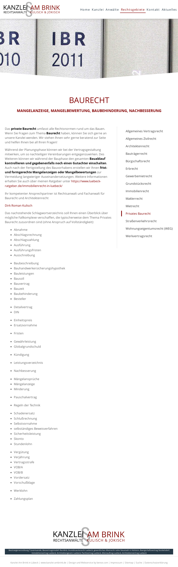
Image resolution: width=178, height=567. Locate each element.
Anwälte (112, 9)
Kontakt (153, 9)
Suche (139, 562)
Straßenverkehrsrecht (141, 221)
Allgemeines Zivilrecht (141, 139)
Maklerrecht (134, 198)
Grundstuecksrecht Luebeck (80, 550)
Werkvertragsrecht (139, 236)
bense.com (102, 562)
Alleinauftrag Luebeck (111, 553)
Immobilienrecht (137, 191)
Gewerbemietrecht (139, 176)
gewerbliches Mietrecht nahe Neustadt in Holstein (116, 550)
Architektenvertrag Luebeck (134, 553)
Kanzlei (98, 9)
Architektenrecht (137, 146)
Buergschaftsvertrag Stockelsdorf (154, 550)
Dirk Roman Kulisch (18, 205)
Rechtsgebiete (133, 9)
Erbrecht (132, 169)
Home (85, 9)
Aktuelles (169, 9)
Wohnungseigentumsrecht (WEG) (149, 228)
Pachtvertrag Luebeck (91, 553)
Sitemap (129, 562)
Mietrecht (132, 206)
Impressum (116, 562)
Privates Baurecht (138, 213)
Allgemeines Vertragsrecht (144, 131)
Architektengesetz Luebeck (69, 553)
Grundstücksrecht (138, 184)
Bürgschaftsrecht (138, 161)
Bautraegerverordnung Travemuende (25, 550)
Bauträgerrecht (136, 154)
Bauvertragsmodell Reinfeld (54, 550)
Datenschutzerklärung (156, 562)
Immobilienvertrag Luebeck (44, 553)
